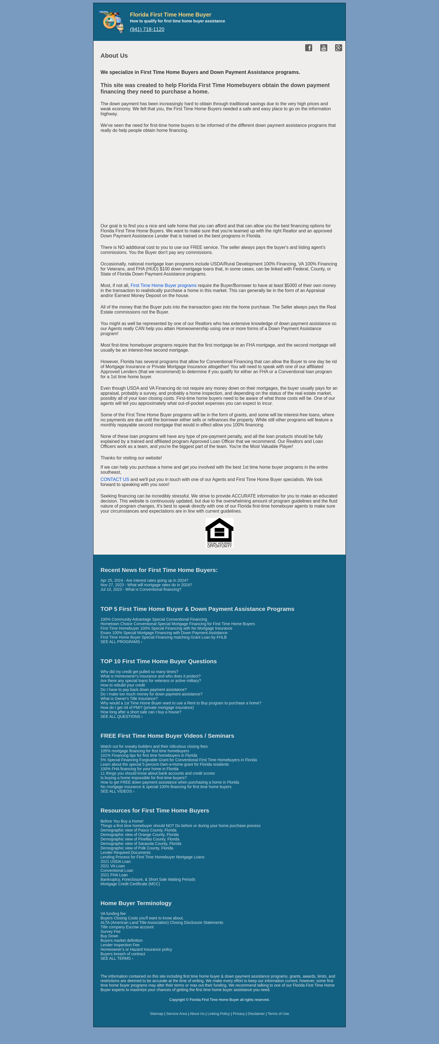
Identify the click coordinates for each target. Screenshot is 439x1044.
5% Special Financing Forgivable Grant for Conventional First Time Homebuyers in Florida (179, 760)
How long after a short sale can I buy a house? (141, 712)
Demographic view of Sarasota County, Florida (141, 843)
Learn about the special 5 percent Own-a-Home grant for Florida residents (165, 764)
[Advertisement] (219, 179)
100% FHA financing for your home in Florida (140, 769)
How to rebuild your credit (123, 685)
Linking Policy (219, 1014)
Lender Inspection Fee (120, 945)
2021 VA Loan (113, 866)
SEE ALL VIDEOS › (117, 791)
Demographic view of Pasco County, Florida (138, 830)
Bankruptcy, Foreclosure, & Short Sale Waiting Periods (148, 879)
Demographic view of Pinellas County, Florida (140, 839)
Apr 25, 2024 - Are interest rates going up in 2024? (144, 580)
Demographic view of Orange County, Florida (140, 834)
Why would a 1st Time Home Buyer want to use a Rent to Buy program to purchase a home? (181, 703)
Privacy (239, 1014)
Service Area (176, 1014)
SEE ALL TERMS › (117, 958)
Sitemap (157, 1014)
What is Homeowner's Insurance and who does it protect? (151, 676)
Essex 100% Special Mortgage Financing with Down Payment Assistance (164, 632)
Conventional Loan (117, 870)
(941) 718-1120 (147, 29)
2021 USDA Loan (116, 861)
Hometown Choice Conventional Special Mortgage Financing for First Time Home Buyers (178, 624)
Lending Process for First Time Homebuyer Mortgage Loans (152, 857)
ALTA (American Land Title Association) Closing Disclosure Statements (162, 922)
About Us (197, 1014)
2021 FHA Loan (114, 875)
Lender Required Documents (126, 852)
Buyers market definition (122, 940)
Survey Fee (111, 931)
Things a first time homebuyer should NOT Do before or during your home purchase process (181, 825)
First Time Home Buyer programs (164, 285)
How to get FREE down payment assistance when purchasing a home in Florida (170, 782)
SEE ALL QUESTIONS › (122, 716)
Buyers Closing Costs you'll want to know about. (142, 918)
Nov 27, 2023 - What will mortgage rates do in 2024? (146, 585)
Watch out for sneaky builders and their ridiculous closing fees (154, 746)
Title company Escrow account (127, 927)
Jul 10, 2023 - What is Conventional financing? (141, 589)
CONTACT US (115, 479)
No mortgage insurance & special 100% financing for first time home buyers (166, 786)
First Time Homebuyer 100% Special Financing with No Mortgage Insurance (166, 628)
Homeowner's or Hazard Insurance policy (136, 949)
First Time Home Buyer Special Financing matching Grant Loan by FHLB (164, 637)
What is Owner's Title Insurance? (129, 698)
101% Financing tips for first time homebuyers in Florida (149, 755)
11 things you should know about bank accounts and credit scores (158, 773)
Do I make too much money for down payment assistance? (151, 694)
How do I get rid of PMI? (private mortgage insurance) (147, 707)
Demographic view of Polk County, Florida (137, 848)
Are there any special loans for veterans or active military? (151, 680)
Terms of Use (278, 1014)
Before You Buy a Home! (122, 821)
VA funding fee (113, 913)
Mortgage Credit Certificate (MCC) (130, 884)
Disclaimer (256, 1014)
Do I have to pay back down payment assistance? (144, 689)
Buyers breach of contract (123, 954)
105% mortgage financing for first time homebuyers (145, 751)
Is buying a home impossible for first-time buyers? (144, 778)
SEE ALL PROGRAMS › (122, 641)
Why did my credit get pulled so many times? (139, 671)
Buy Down (109, 936)
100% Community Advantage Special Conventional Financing (154, 619)
